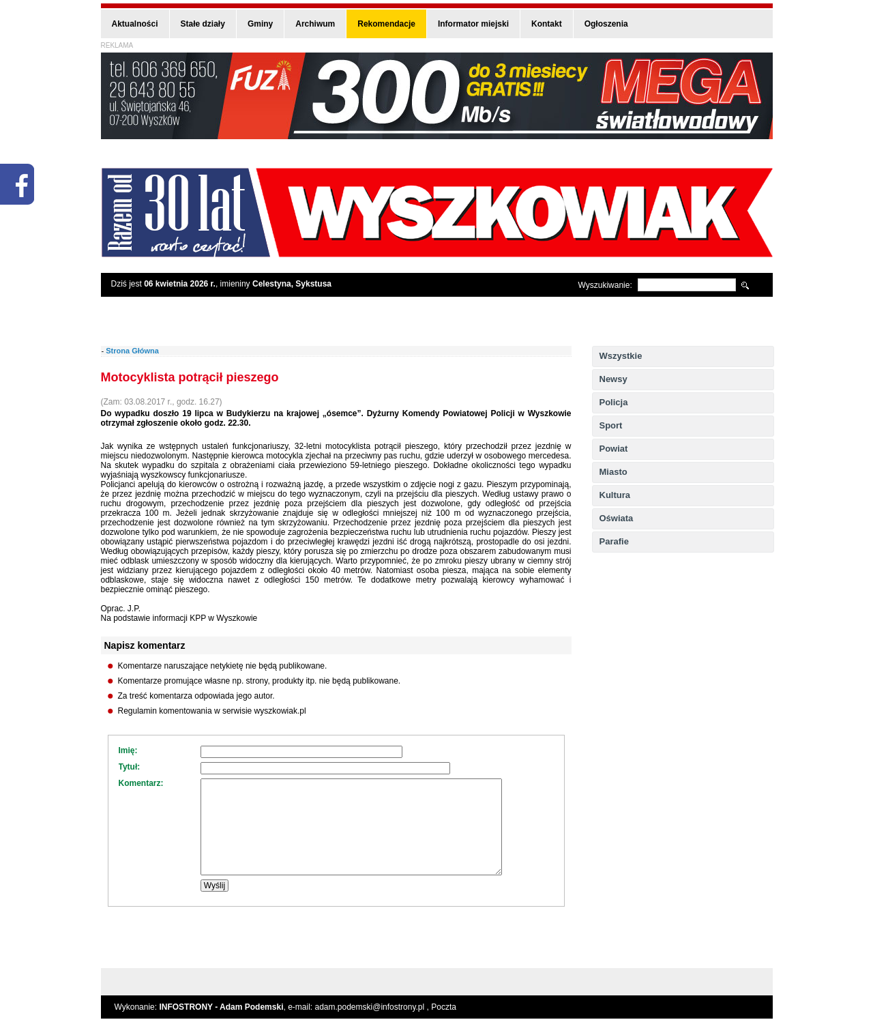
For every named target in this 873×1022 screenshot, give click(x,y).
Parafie (614, 541)
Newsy (613, 379)
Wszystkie (621, 356)
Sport (611, 425)
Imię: (128, 750)
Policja (614, 402)
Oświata (617, 518)
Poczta (443, 1007)
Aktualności (135, 24)
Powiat (614, 448)
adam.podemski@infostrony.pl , (373, 1007)
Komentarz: (141, 783)
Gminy (260, 24)
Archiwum (315, 24)
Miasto (613, 472)
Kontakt (546, 24)
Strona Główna (132, 351)
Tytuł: (129, 767)
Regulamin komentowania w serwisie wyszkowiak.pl (212, 711)
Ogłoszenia (606, 24)
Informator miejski (473, 24)
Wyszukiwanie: (605, 285)
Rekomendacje (386, 24)
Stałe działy (203, 24)
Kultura (615, 495)
